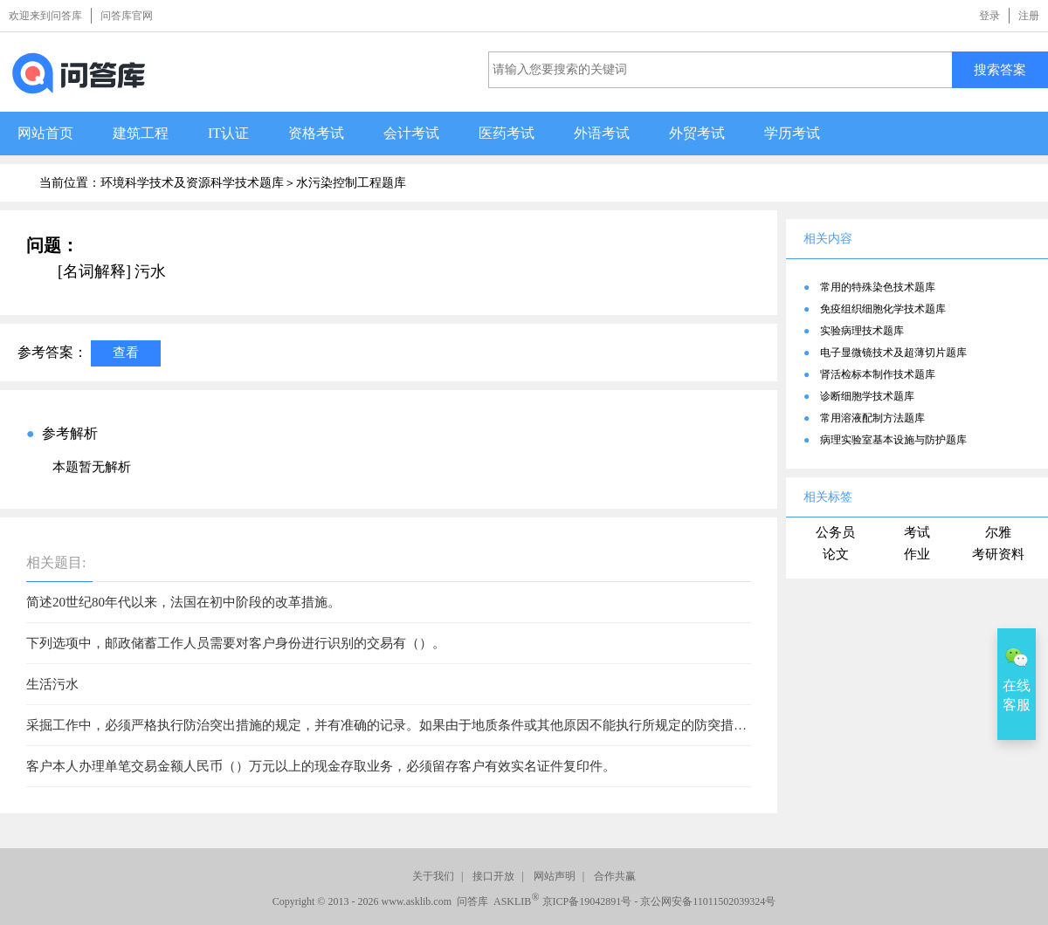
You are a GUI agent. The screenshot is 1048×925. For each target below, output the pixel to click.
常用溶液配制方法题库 (872, 418)
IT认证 (228, 133)
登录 (989, 16)
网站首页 (45, 133)
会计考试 (411, 133)
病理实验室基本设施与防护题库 (893, 440)
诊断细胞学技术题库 (867, 396)
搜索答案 (1000, 69)
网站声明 (555, 876)
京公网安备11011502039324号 (708, 901)
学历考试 (792, 133)
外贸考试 (697, 133)
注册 (1028, 16)
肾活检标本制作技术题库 (877, 374)
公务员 (835, 532)
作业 (917, 554)
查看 (126, 352)
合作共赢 (615, 876)
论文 (836, 554)
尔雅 (998, 532)
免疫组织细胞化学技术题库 (883, 309)
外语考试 (602, 133)
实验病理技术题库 (862, 331)
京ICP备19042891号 (587, 901)
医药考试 (506, 133)
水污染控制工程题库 (351, 182)
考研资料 (998, 554)
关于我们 (433, 876)
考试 (917, 532)
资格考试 (316, 133)
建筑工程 (141, 133)
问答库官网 (126, 16)
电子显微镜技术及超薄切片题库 (893, 352)
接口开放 (493, 876)
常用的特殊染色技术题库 (877, 287)
